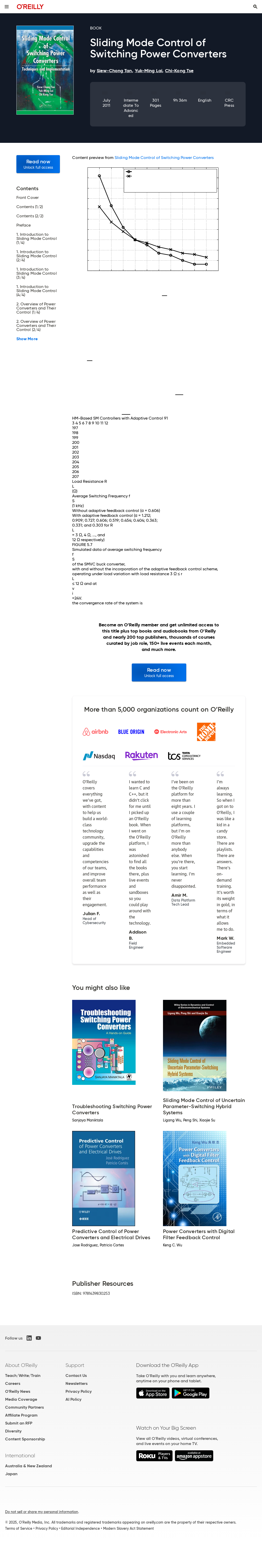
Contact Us (76, 1375)
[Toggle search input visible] (255, 7)
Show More (27, 339)
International (20, 1455)
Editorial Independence (80, 1528)
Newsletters (77, 1383)
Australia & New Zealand (28, 1466)
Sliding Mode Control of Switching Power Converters (164, 157)
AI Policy (73, 1399)
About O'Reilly (21, 1365)
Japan (11, 1473)
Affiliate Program (21, 1415)
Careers (12, 1383)
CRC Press (229, 103)
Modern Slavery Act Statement (128, 1528)
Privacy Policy (79, 1391)
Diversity (13, 1431)
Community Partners (24, 1407)
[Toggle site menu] (7, 7)
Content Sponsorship (25, 1439)
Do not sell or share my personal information (41, 1512)
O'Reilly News (17, 1391)
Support (75, 1365)
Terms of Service (18, 1528)
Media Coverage (21, 1399)
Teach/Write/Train (22, 1375)
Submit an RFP (18, 1423)
